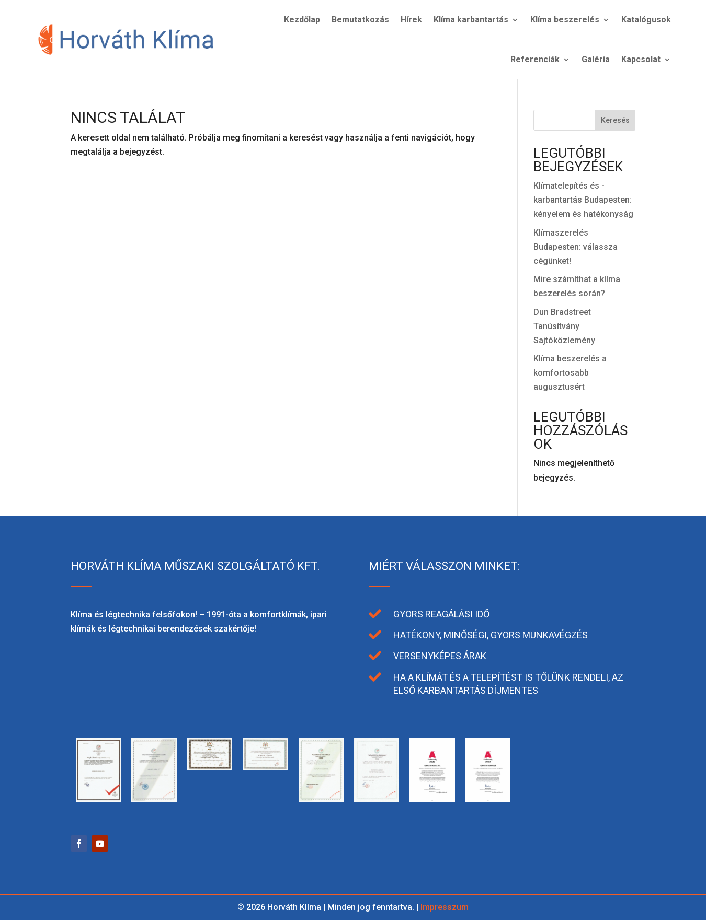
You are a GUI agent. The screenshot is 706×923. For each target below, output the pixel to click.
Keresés (615, 120)
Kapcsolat (641, 59)
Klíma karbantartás (471, 20)
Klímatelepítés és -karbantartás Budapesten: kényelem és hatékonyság (583, 200)
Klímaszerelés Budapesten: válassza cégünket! (575, 247)
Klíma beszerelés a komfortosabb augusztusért (570, 373)
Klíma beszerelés (564, 20)
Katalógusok (646, 20)
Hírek (411, 20)
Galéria (596, 59)
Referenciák (535, 59)
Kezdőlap (302, 20)
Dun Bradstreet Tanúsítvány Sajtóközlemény (564, 326)
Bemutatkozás (360, 20)
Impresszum (444, 907)
